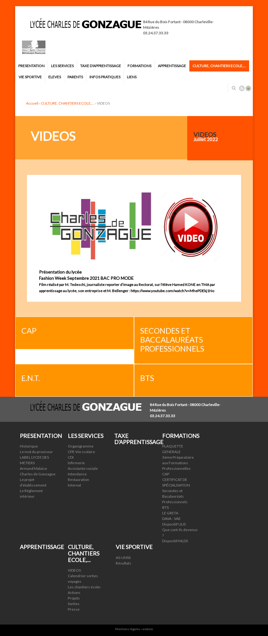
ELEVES (54, 77)
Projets (74, 598)
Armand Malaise (33, 468)
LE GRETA (170, 513)
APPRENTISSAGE (172, 65)
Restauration (78, 479)
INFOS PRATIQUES (104, 77)
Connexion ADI (248, 88)
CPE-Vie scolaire (81, 451)
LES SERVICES (62, 65)
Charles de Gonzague (37, 474)
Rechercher (233, 88)
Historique (29, 446)
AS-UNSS (123, 557)
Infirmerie (76, 463)
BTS (165, 507)
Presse (74, 609)
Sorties (74, 603)
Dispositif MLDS (175, 541)
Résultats (123, 563)
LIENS (131, 77)
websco (147, 629)
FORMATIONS (139, 65)
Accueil (32, 103)
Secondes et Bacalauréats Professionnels (175, 496)
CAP (165, 474)
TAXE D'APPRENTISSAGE (100, 65)
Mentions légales (127, 629)
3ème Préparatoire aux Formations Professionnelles (178, 463)
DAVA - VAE (171, 518)
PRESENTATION (31, 65)
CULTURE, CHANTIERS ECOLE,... (219, 65)
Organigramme (80, 446)
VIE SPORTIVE (30, 77)
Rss (242, 88)
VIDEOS (74, 570)
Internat (74, 485)
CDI (71, 457)
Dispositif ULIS (174, 524)
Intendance (77, 474)
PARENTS (75, 77)
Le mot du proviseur (36, 451)
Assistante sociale (83, 468)
